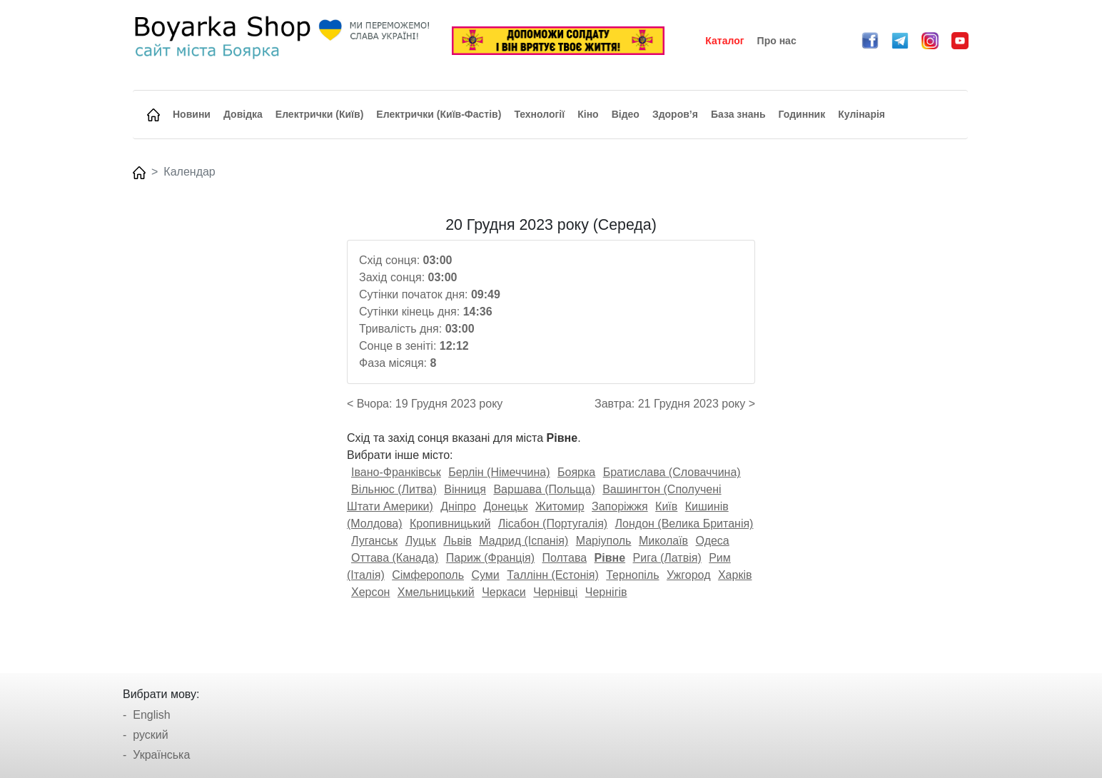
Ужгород (689, 575)
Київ (666, 506)
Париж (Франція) (490, 558)
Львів (457, 541)
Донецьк (505, 506)
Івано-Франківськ (396, 472)
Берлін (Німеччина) (499, 472)
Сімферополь (428, 575)
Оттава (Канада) (394, 558)
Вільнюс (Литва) (394, 489)
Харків (735, 575)
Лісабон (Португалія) (552, 523)
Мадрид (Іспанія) (523, 541)
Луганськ (374, 541)
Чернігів (606, 592)
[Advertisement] (232, 430)
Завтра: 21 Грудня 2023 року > (675, 404)
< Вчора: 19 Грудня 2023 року (424, 404)
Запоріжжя (620, 506)
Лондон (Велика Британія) (684, 523)
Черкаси (504, 592)
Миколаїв (663, 541)
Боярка (576, 472)
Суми (485, 575)
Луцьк (420, 541)
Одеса (712, 541)
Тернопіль (632, 575)
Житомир (560, 506)
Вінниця (465, 489)
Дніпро (458, 506)
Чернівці (555, 592)
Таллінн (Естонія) (553, 575)
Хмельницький (436, 592)
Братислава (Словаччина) (672, 472)
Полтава (564, 558)
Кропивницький (450, 523)
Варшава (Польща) (544, 489)
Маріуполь (604, 541)
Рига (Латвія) (667, 558)
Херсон (370, 592)
